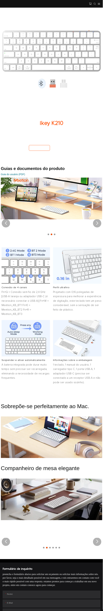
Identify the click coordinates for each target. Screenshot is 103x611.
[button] (6, 223)
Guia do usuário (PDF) (13, 174)
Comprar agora (39, 148)
